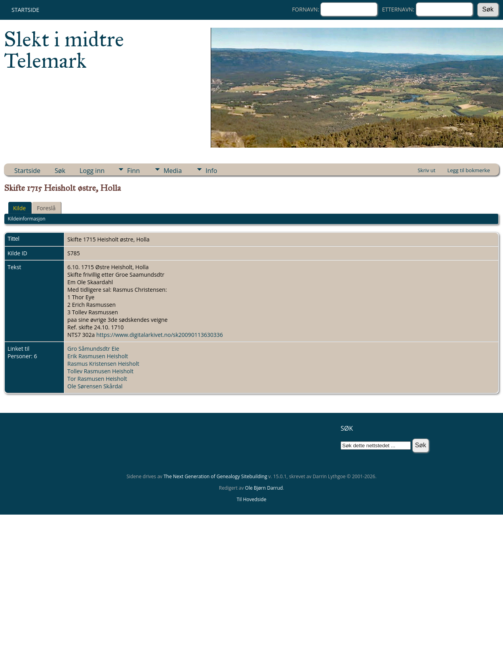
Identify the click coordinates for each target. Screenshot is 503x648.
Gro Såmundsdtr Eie (93, 348)
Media (173, 170)
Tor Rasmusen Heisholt (97, 378)
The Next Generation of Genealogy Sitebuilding (215, 476)
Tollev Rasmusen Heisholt (100, 371)
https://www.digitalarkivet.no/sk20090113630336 (159, 334)
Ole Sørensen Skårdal (94, 386)
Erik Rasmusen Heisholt (97, 356)
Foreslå (46, 208)
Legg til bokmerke (468, 170)
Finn (133, 170)
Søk (60, 170)
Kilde (19, 208)
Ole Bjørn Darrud (264, 488)
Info (211, 170)
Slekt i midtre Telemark (64, 50)
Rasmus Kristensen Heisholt (103, 363)
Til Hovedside (252, 499)
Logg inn (92, 170)
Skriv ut (426, 170)
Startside (25, 9)
